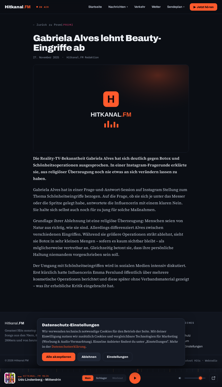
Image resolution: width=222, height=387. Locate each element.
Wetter (156, 6)
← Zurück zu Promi (48, 24)
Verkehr (139, 6)
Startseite (95, 6)
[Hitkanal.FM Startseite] (18, 7)
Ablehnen (89, 357)
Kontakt (178, 330)
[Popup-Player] (213, 378)
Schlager (101, 378)
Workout (117, 378)
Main (88, 378)
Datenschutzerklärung (69, 346)
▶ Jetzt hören (203, 7)
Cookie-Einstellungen (188, 346)
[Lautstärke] (195, 378)
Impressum (181, 341)
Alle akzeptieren (58, 357)
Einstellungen (117, 357)
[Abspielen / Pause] (135, 378)
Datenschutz (182, 335)
